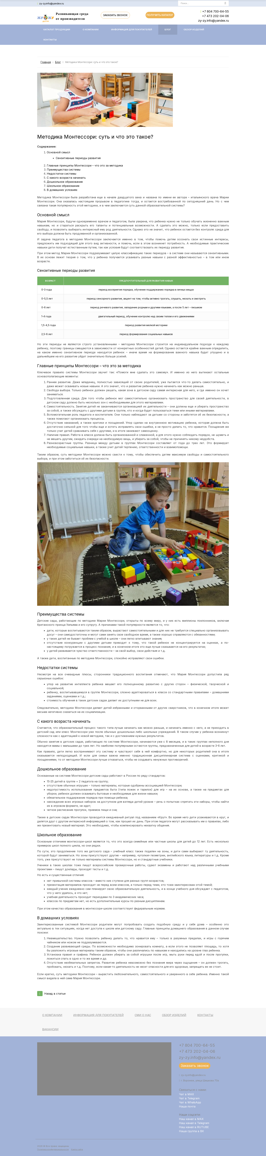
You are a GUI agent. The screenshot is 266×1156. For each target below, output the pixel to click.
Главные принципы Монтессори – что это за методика (85, 165)
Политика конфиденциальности (53, 1149)
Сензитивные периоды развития (78, 158)
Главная (46, 62)
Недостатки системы (61, 173)
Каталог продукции (56, 29)
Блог (168, 29)
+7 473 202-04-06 (215, 16)
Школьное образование (63, 185)
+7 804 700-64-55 (215, 11)
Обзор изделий (194, 29)
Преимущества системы (63, 169)
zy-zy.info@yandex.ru (51, 3)
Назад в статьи (51, 993)
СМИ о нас (143, 1015)
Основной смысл (58, 152)
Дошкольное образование (65, 181)
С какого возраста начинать (66, 177)
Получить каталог (160, 15)
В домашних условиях (62, 190)
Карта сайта (77, 1149)
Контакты (50, 39)
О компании (91, 29)
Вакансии (50, 1029)
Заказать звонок (115, 15)
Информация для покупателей (131, 29)
